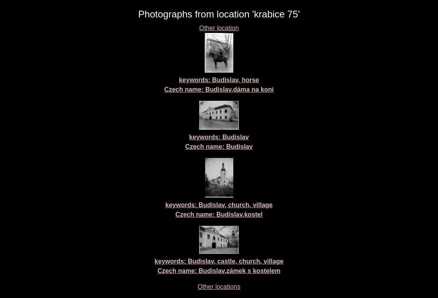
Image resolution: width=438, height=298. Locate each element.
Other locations (219, 286)
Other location (219, 28)
